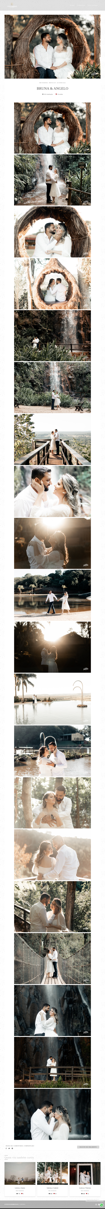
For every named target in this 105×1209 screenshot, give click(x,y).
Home (72, 5)
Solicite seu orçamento (88, 1147)
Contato (22, 1204)
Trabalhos (81, 5)
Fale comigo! (93, 5)
